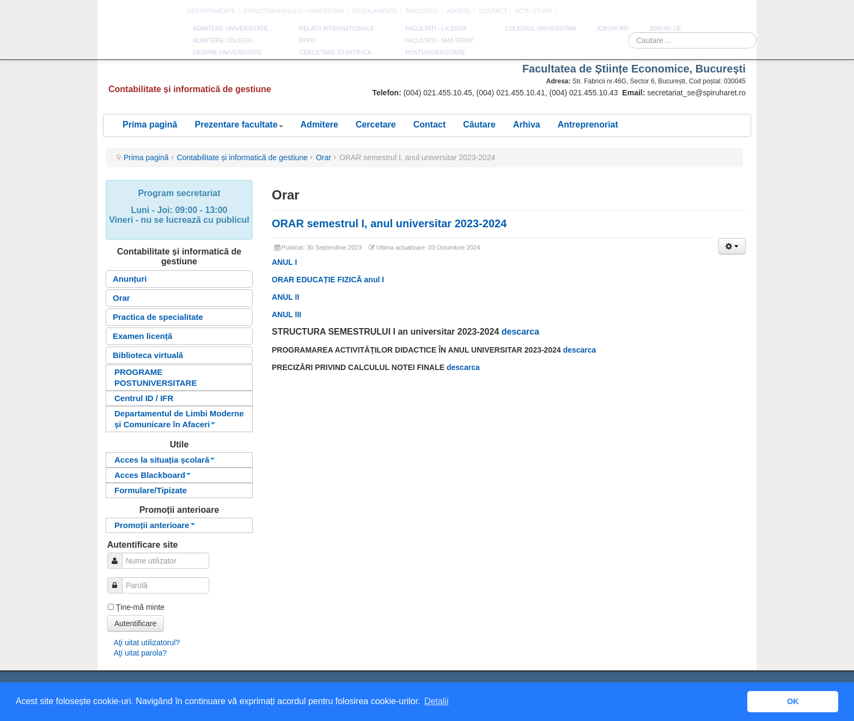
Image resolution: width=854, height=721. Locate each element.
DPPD (307, 40)
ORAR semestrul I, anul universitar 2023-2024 (389, 223)
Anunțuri (130, 278)
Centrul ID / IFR (143, 398)
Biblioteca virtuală (148, 355)
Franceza (732, 11)
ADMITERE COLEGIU (222, 40)
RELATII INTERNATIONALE (336, 28)
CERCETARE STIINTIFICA (335, 52)
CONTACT (493, 11)
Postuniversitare (435, 52)
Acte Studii (533, 11)
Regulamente (375, 11)
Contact (429, 124)
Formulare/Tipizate (150, 490)
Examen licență (142, 336)
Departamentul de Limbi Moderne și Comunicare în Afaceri (179, 419)
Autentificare (135, 623)
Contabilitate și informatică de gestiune (242, 157)
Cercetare (376, 124)
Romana (707, 11)
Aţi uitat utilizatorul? (147, 642)
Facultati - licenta (435, 28)
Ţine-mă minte (140, 607)
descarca (520, 331)
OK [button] (793, 701)
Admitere (319, 124)
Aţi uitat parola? (140, 653)
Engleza (720, 11)
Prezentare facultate (238, 124)
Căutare (479, 124)
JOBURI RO (612, 28)
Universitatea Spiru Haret (140, 43)
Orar (323, 157)
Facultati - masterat (439, 40)
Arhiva (526, 124)
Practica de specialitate (158, 317)
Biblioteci (422, 11)
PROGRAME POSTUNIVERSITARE (155, 377)
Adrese (458, 11)
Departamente (211, 11)
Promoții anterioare (154, 525)
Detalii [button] (436, 701)
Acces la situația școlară (164, 459)
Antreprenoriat (588, 124)
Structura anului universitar (294, 11)
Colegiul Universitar (540, 28)
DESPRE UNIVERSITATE (227, 52)
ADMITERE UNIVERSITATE (230, 28)
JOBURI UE (665, 28)
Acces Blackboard (152, 475)
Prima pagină (150, 124)
